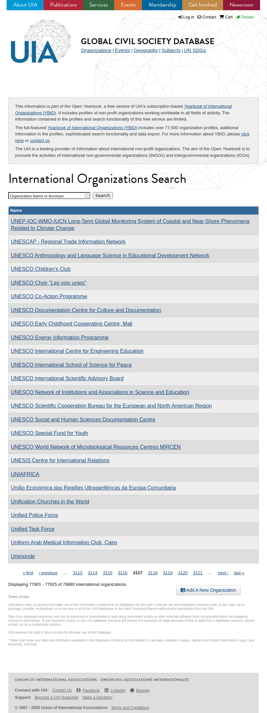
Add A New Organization (208, 590)
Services (98, 5)
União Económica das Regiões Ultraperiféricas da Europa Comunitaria (93, 488)
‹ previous (48, 572)
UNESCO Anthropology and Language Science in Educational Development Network (110, 255)
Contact (206, 17)
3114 (92, 572)
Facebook (88, 690)
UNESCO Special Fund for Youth (49, 433)
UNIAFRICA (25, 474)
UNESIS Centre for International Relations (60, 460)
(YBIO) (92, 127)
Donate (245, 17)
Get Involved (203, 5)
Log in (189, 17)
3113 (77, 572)
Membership (162, 5)
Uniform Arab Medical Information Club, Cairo (64, 542)
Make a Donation (98, 697)
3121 (198, 572)
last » (239, 572)
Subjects (171, 50)
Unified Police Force (34, 515)
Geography (146, 50)
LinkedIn (115, 690)
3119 (168, 572)
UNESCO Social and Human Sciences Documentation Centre (83, 419)
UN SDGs (195, 50)
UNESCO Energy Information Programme (60, 337)
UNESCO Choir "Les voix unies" (48, 283)
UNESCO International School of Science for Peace (71, 365)
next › (223, 572)
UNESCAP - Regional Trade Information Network (68, 241)
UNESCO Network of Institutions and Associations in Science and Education (100, 392)
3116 (122, 572)
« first (28, 572)
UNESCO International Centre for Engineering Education (77, 351)
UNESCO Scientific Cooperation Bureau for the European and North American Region (111, 406)
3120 (182, 572)
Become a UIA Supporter (57, 697)
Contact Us (62, 690)
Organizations (96, 50)
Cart (226, 17)
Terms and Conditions (130, 707)
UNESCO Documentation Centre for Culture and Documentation (86, 310)
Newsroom (241, 5)
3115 (108, 572)
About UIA (25, 5)
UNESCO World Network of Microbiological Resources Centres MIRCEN (96, 447)
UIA (33, 37)
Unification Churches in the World (50, 501)
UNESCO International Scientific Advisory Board (67, 378)
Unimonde (23, 556)
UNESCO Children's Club (41, 269)
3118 (152, 572)
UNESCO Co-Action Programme (49, 296)
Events (128, 5)
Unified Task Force (32, 529)
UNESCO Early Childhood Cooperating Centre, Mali (71, 324)
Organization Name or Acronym (37, 196)
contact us (40, 140)
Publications (63, 5)
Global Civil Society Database (148, 41)
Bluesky (139, 690)
